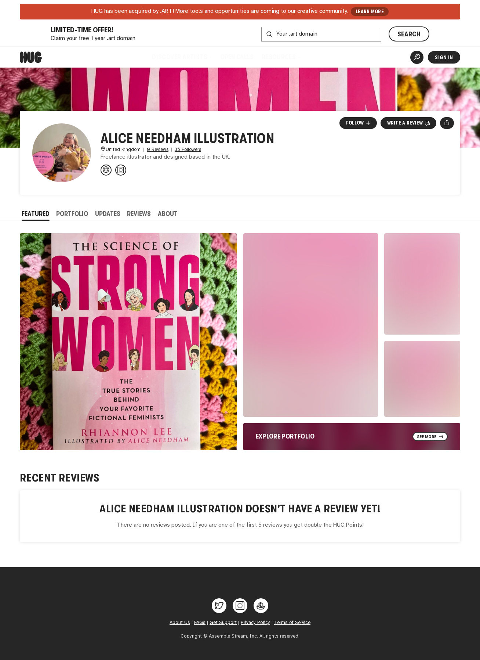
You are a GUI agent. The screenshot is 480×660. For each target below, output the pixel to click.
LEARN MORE (370, 11)
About (168, 213)
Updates (107, 213)
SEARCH (409, 34)
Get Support (223, 622)
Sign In (444, 57)
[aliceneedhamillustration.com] (106, 170)
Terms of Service (292, 622)
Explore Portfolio (285, 436)
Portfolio (72, 213)
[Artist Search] (416, 57)
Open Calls (237, 57)
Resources (281, 57)
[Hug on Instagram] (240, 605)
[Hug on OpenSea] (261, 605)
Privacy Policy (255, 622)
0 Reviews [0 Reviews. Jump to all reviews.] (157, 149)
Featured (36, 213)
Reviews (139, 213)
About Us (180, 622)
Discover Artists (182, 57)
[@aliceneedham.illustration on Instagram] (120, 170)
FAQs (200, 622)
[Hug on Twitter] (219, 605)
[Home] (31, 57)
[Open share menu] (447, 123)
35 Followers (188, 149)
